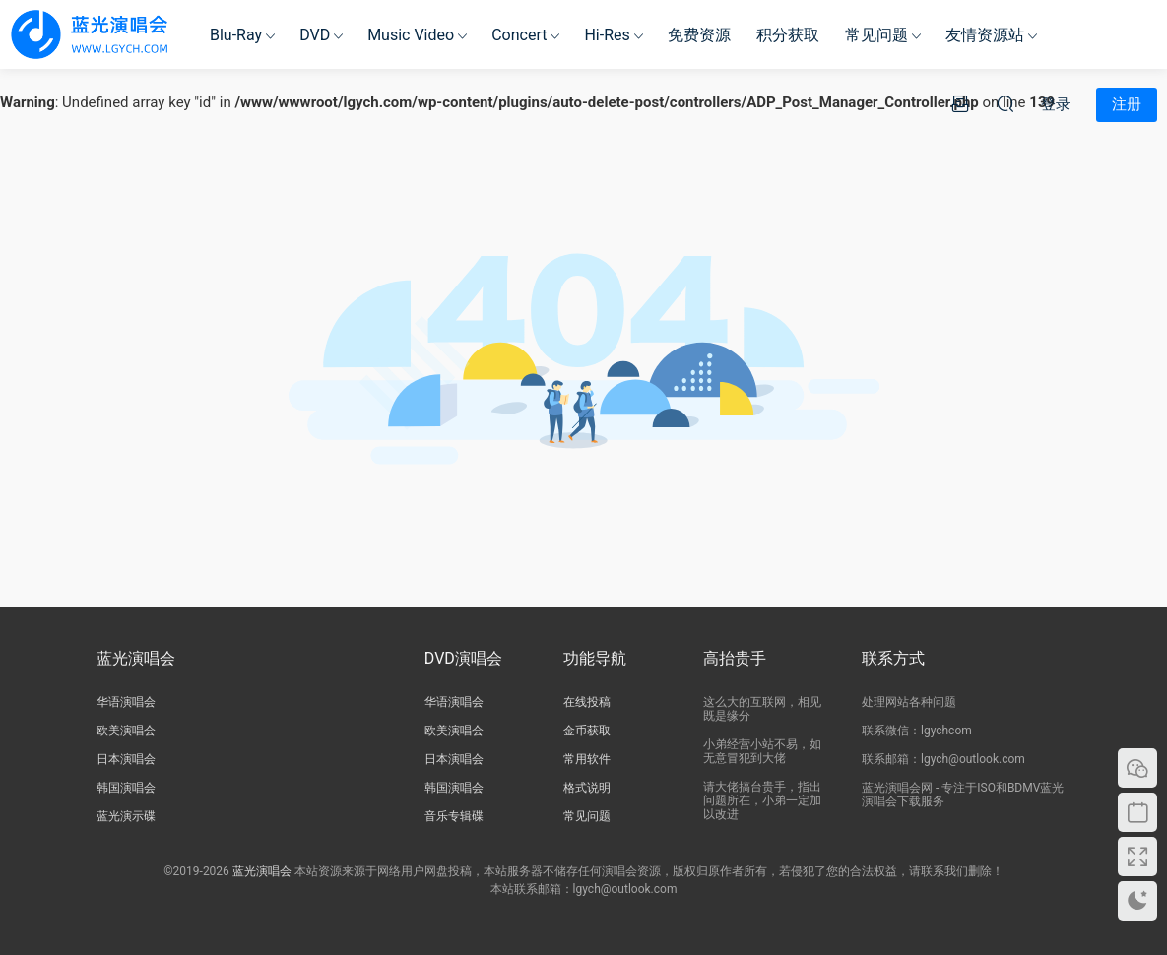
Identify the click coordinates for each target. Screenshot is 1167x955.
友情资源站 (984, 35)
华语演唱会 (126, 702)
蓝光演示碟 (126, 816)
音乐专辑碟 (454, 816)
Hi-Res (606, 35)
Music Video (410, 35)
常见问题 (876, 35)
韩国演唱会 (126, 788)
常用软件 (587, 759)
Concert (519, 35)
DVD (314, 35)
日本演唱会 (126, 759)
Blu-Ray (236, 35)
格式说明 (587, 788)
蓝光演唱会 (262, 871)
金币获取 (587, 730)
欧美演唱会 (126, 730)
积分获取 (787, 35)
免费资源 (699, 35)
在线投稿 (587, 702)
